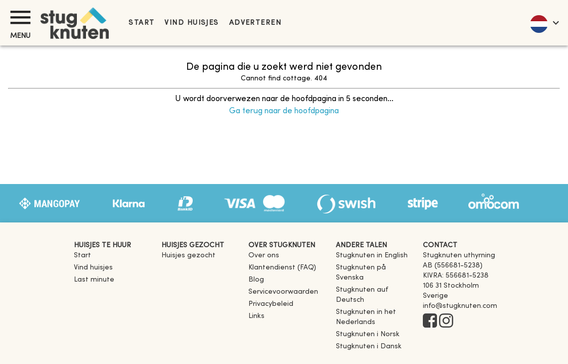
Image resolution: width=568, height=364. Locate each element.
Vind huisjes (191, 23)
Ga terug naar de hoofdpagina (284, 111)
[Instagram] (446, 321)
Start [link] (141, 23)
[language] (544, 23)
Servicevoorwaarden (283, 292)
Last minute (94, 280)
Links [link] (256, 316)
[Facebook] (430, 321)
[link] (372, 255)
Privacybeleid (270, 304)
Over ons (263, 255)
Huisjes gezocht (188, 255)
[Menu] (20, 17)
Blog (256, 280)
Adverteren (255, 23)
